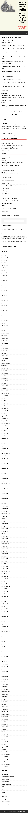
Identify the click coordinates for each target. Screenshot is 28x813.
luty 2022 (3, 383)
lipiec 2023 (4, 340)
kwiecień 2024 (4, 318)
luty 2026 (3, 263)
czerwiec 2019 (4, 463)
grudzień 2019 (4, 448)
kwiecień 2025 (4, 288)
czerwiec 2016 (4, 553)
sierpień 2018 (4, 488)
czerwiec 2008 (4, 719)
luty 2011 (3, 659)
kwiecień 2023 (4, 348)
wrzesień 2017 (5, 516)
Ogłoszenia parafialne (6, 784)
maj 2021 (3, 405)
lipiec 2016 (4, 551)
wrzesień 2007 (5, 734)
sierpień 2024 (4, 308)
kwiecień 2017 (4, 528)
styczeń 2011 (4, 661)
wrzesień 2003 (5, 767)
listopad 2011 (4, 641)
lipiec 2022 (4, 370)
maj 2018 (3, 496)
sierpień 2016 (4, 548)
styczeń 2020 (4, 446)
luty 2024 (3, 323)
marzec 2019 (4, 471)
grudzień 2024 (4, 298)
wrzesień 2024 (5, 305)
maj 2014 (3, 594)
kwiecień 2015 (4, 576)
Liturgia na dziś (5, 193)
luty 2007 (3, 744)
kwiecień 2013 (4, 616)
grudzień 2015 (4, 568)
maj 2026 (3, 255)
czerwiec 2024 (4, 313)
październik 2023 (5, 333)
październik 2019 (5, 453)
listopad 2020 (4, 421)
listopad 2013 (4, 606)
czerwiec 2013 (4, 611)
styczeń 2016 (4, 566)
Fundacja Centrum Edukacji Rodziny (10, 201)
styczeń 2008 (4, 726)
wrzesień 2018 (5, 486)
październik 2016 (5, 543)
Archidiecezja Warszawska (7, 180)
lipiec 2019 (4, 461)
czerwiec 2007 (4, 736)
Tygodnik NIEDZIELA (6, 203)
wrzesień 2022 (5, 365)
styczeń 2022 (4, 385)
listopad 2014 (4, 584)
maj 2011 (3, 651)
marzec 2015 (4, 578)
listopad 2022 (4, 360)
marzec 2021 (4, 410)
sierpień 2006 (4, 759)
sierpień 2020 (4, 428)
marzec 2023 (4, 350)
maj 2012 (3, 636)
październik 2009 (5, 691)
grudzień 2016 (4, 538)
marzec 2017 (4, 531)
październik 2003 (5, 764)
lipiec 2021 (4, 401)
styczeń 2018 (4, 506)
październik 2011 (5, 644)
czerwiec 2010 (4, 671)
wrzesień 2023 (5, 335)
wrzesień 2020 (5, 426)
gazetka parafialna (5, 779)
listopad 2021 (4, 390)
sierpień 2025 (4, 278)
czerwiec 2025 (4, 283)
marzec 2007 (4, 741)
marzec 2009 (4, 701)
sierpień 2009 (4, 694)
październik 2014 (5, 586)
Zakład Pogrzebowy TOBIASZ (8, 208)
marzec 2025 (4, 290)
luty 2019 (3, 473)
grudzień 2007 (4, 729)
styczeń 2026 (4, 265)
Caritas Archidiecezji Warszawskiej (9, 198)
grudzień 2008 (4, 709)
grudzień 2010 (4, 664)
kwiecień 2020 (4, 438)
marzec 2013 (4, 619)
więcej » (3, 102)
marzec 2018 (4, 501)
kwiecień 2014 (4, 596)
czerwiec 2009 (4, 696)
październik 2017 (5, 513)
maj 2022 (3, 375)
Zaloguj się (4, 796)
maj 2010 (3, 674)
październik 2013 (5, 609)
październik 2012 (5, 631)
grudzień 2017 (4, 508)
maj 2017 (3, 526)
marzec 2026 (4, 260)
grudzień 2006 (4, 749)
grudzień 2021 (4, 388)
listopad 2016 (4, 541)
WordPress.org (5, 804)
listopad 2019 (4, 451)
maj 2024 (3, 315)
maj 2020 (3, 436)
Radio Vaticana (5, 188)
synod (2, 786)
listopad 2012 (4, 629)
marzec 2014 (4, 599)
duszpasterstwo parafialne (7, 776)
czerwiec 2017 (4, 523)
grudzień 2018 (4, 478)
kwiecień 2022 (4, 378)
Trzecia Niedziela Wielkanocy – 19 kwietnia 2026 (13, 86)
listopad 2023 (4, 330)
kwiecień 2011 (4, 654)
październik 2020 (5, 423)
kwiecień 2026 (4, 258)
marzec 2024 (4, 320)
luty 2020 (3, 443)
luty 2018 (3, 503)
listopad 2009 (4, 689)
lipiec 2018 (4, 491)
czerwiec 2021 (4, 403)
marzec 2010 (4, 679)
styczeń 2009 (4, 706)
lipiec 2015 (4, 574)
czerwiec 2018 (4, 493)
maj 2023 (3, 345)
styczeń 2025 (4, 295)
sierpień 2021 (4, 398)
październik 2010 (5, 669)
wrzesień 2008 (5, 716)
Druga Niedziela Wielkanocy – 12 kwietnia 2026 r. (13, 238)
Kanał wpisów (4, 799)
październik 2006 (5, 754)
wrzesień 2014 (5, 589)
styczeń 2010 (4, 684)
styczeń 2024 (4, 325)
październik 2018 (5, 483)
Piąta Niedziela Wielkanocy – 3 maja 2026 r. (12, 79)
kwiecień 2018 (4, 498)
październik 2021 (5, 393)
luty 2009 (3, 704)
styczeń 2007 (4, 747)
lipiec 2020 (4, 431)
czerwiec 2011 (4, 649)
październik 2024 (5, 303)
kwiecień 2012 (4, 639)
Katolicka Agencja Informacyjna (9, 185)
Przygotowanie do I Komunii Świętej (10, 215)
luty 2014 (3, 601)
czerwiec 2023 (4, 343)
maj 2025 (3, 285)
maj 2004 (3, 762)
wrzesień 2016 (5, 546)
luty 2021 (3, 413)
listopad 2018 (4, 481)
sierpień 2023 (4, 338)
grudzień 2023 (4, 328)
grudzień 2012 (4, 626)
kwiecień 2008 (4, 724)
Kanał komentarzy (5, 801)
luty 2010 (3, 681)
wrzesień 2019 (5, 456)
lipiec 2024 (4, 310)
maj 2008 (3, 721)
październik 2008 (5, 714)
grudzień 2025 (4, 268)
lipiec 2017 (4, 521)
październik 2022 (5, 363)
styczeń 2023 (4, 355)
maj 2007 (3, 739)
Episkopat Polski (5, 183)
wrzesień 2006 (5, 757)
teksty (2, 789)
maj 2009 (3, 699)
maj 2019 (3, 466)
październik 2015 (5, 571)
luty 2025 (3, 293)
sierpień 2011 (4, 646)
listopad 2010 (4, 666)
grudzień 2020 (4, 418)
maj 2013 (3, 614)
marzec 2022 (4, 380)
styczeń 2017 (4, 536)
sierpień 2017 (4, 518)
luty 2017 (3, 533)
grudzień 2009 (4, 686)
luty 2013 (3, 621)
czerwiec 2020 (4, 433)
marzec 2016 (4, 561)
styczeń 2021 (4, 416)
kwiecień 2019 (4, 468)
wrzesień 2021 (5, 395)
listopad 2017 (4, 511)
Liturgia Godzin (5, 196)
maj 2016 (3, 556)
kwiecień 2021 (4, 408)
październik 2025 (5, 273)
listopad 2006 (4, 751)
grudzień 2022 (4, 358)
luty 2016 (3, 563)
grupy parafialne (5, 781)
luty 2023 (3, 353)
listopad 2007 (4, 731)
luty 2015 (3, 581)
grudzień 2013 (4, 604)
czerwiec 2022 (4, 373)
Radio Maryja (4, 190)
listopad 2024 (4, 300)
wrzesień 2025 (5, 275)
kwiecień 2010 (4, 676)
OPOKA (3, 205)
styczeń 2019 (4, 476)
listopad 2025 (4, 270)
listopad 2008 (4, 711)
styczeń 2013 (4, 624)
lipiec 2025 (4, 280)
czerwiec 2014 (4, 591)
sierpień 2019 (4, 458)
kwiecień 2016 (4, 558)
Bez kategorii (4, 774)
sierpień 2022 (4, 368)
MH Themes (22, 811)
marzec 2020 (4, 441)
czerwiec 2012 (4, 634)
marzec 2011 (4, 656)
